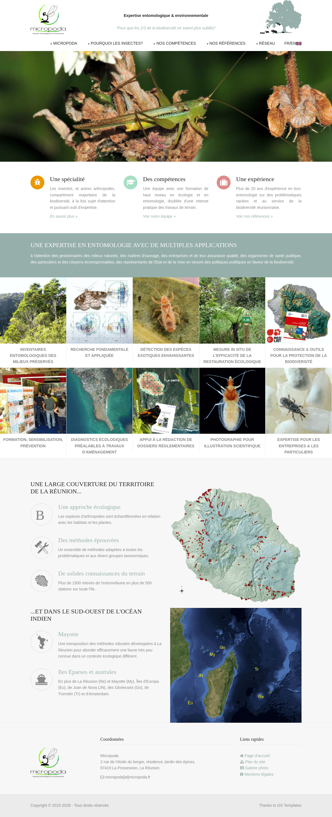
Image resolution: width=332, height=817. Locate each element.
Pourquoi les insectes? (117, 43)
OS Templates (289, 805)
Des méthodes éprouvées (88, 540)
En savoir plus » (64, 216)
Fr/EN (293, 43)
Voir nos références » (254, 216)
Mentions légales (257, 774)
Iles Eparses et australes (87, 671)
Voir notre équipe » (159, 216)
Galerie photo (254, 768)
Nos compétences (176, 43)
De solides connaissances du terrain (101, 573)
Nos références (228, 43)
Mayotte (68, 634)
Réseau (267, 43)
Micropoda (65, 43)
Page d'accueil (255, 755)
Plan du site (252, 762)
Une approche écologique (89, 506)
